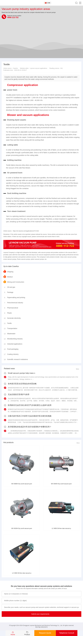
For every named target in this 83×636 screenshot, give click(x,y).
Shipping (8, 271)
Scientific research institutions (15, 359)
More (77, 369)
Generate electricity (12, 317)
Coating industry (11, 353)
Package (8, 291)
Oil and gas (9, 286)
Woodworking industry (13, 338)
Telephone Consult (66, 633)
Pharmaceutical (10, 307)
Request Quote (45, 633)
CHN (47, 3)
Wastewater (9, 333)
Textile (7, 322)
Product (27, 634)
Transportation (10, 328)
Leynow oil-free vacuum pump (18, 3)
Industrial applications (12, 343)
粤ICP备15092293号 (41, 627)
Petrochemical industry (13, 302)
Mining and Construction (13, 281)
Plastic (7, 312)
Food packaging (10, 348)
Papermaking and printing (14, 297)
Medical (8, 276)
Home (13, 634)
